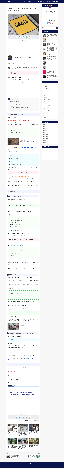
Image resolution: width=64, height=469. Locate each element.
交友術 (57, 1)
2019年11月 (45, 136)
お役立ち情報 (46, 88)
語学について (31, 421)
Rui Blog (8, 1)
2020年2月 (45, 130)
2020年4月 (45, 126)
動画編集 (29, 1)
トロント (46, 109)
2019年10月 (45, 138)
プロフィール (25, 1)
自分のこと (45, 84)
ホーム (21, 1)
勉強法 (44, 1)
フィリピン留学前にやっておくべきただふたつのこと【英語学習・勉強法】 (22, 395)
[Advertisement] (23, 48)
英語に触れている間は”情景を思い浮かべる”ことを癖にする (20, 107)
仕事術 (41, 1)
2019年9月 (45, 140)
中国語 (45, 97)
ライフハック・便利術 (35, 1)
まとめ (11, 109)
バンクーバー (46, 110)
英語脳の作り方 (12, 103)
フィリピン (46, 112)
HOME (32, 465)
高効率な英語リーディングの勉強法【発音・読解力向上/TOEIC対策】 (21, 393)
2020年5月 (45, 125)
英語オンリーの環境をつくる (15, 104)
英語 (38, 421)
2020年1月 (45, 132)
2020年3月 (45, 128)
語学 (47, 1)
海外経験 (45, 86)
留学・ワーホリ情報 (52, 1)
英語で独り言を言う (14, 106)
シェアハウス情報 (47, 90)
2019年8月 (45, 142)
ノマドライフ (46, 118)
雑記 (44, 114)
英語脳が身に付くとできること (15, 101)
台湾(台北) (46, 107)
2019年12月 (45, 134)
